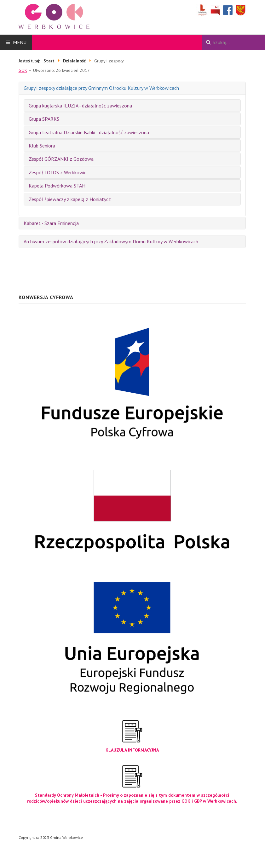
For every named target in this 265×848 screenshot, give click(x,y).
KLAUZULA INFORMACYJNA (132, 750)
